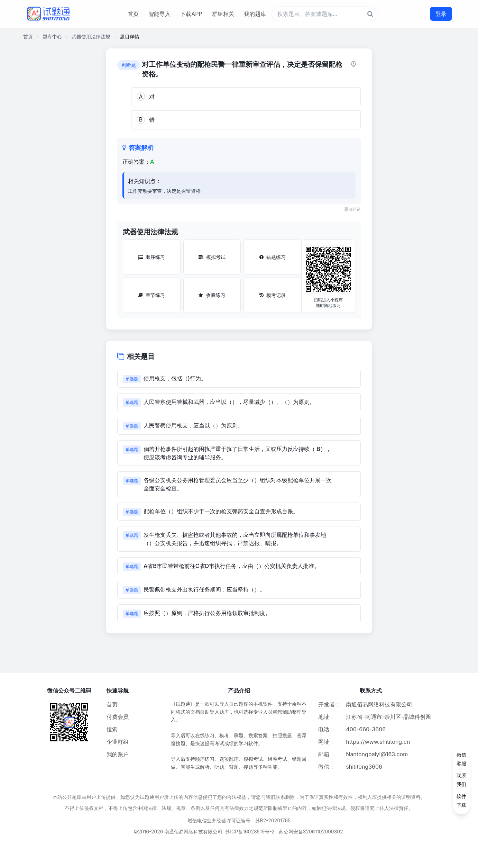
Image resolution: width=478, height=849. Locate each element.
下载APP (191, 13)
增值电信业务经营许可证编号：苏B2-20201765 (239, 820)
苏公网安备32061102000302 (311, 831)
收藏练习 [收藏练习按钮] (212, 295)
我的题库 (255, 13)
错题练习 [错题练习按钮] (272, 257)
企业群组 (118, 741)
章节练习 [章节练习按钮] (151, 295)
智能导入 (159, 13)
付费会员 (118, 716)
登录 (441, 13)
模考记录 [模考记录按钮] (272, 295)
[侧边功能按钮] (461, 779)
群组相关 (223, 13)
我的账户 (118, 754)
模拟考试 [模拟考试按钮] (212, 257)
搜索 (112, 729)
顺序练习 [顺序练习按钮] (151, 257)
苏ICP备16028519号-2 (250, 831)
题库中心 (52, 36)
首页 (133, 13)
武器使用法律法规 (91, 36)
